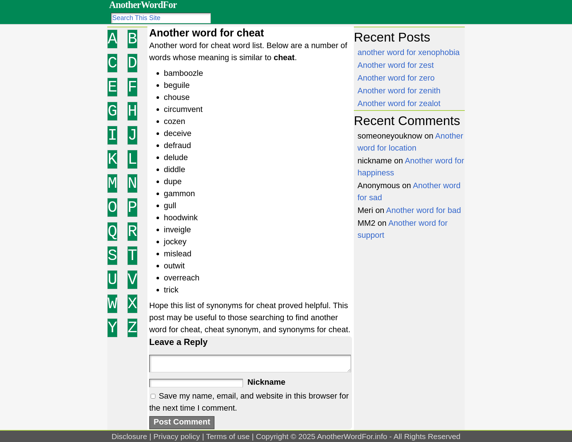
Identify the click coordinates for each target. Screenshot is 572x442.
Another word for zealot (399, 103)
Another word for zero (396, 77)
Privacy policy (176, 436)
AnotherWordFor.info (352, 436)
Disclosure (129, 436)
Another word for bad (423, 210)
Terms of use (228, 436)
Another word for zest (396, 65)
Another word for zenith (399, 90)
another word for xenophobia (409, 52)
